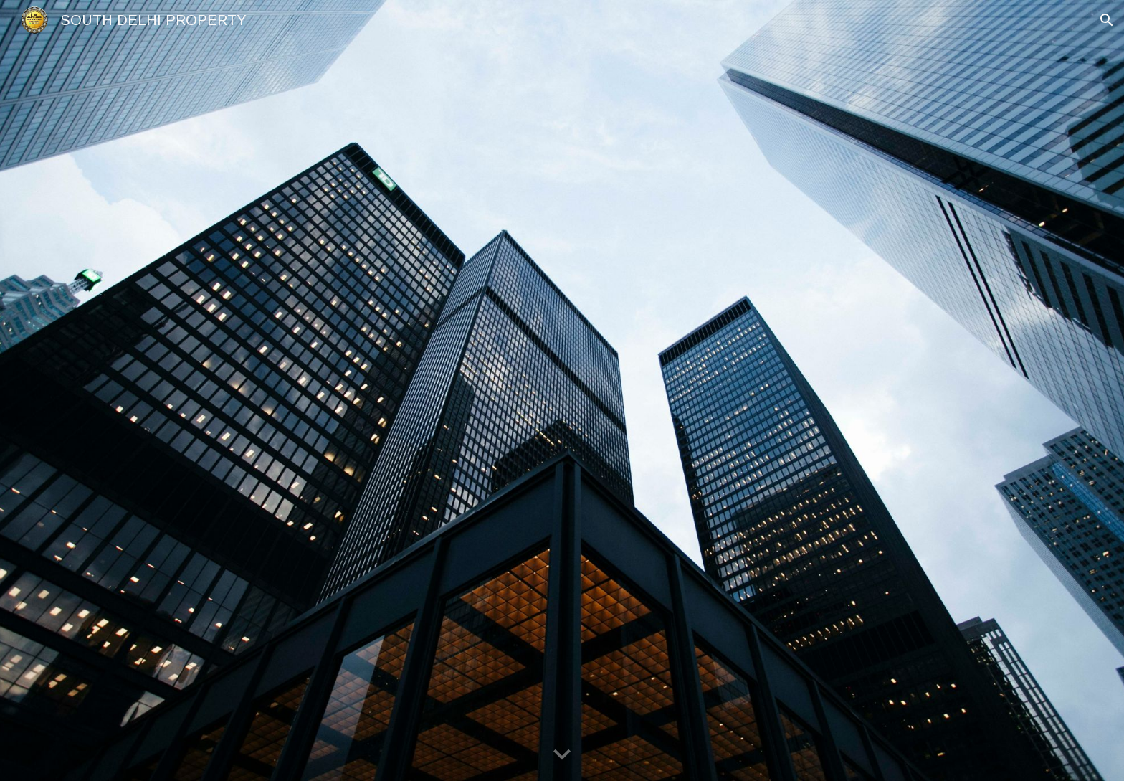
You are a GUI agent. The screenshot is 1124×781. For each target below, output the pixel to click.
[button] (1107, 20)
